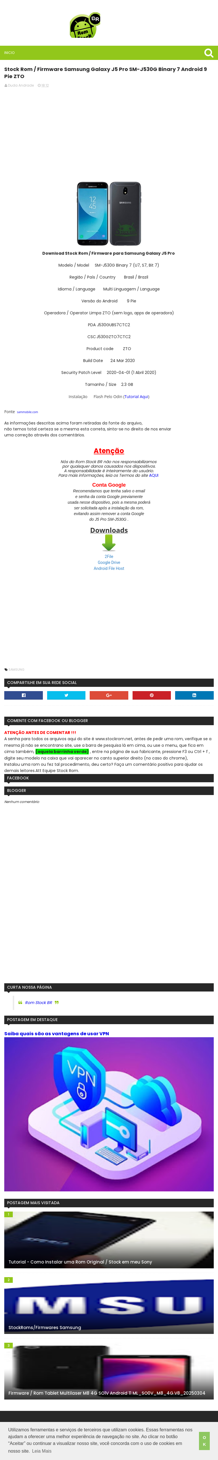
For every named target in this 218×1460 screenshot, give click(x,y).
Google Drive (109, 562)
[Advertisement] (108, 132)
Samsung (16, 669)
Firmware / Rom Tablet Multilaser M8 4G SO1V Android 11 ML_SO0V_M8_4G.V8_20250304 (107, 1393)
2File (109, 556)
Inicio (9, 52)
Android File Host (109, 568)
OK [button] (204, 1441)
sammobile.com (27, 412)
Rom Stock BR (38, 1002)
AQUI (153, 475)
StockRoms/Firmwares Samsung (45, 1328)
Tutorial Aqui (136, 396)
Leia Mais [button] (41, 1451)
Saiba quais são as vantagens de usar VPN (56, 1033)
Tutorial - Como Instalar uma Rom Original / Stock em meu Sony (80, 1262)
